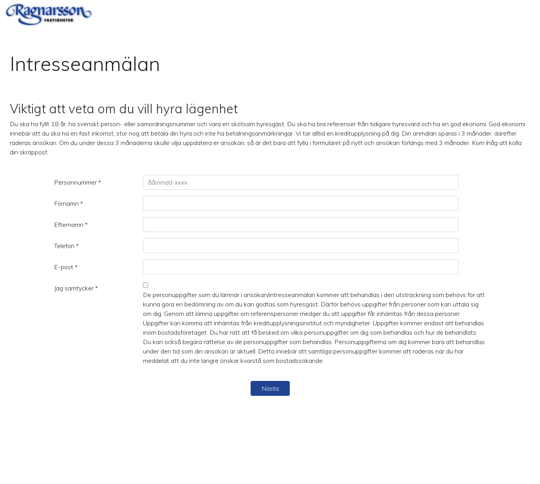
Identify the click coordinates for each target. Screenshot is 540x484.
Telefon (66, 246)
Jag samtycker (76, 288)
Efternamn (71, 224)
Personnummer (77, 182)
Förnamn (68, 203)
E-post (66, 267)
